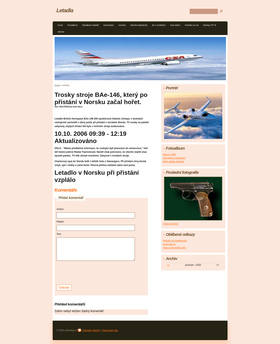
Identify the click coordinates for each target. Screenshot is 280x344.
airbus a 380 (169, 154)
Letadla (65, 10)
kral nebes (175, 25)
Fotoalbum (72, 25)
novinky (122, 25)
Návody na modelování (175, 240)
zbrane (61, 32)
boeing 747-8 (209, 25)
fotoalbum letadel (90, 25)
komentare (109, 25)
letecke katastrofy (139, 25)
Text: (59, 234)
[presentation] (86, 272)
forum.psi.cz (169, 244)
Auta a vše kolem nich (174, 247)
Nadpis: (61, 221)
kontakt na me (192, 25)
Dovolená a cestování (174, 158)
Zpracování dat (110, 330)
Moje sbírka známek (173, 161)
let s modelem (159, 25)
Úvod (60, 25)
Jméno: (60, 209)
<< (168, 265)
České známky (170, 223)
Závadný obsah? (91, 330)
